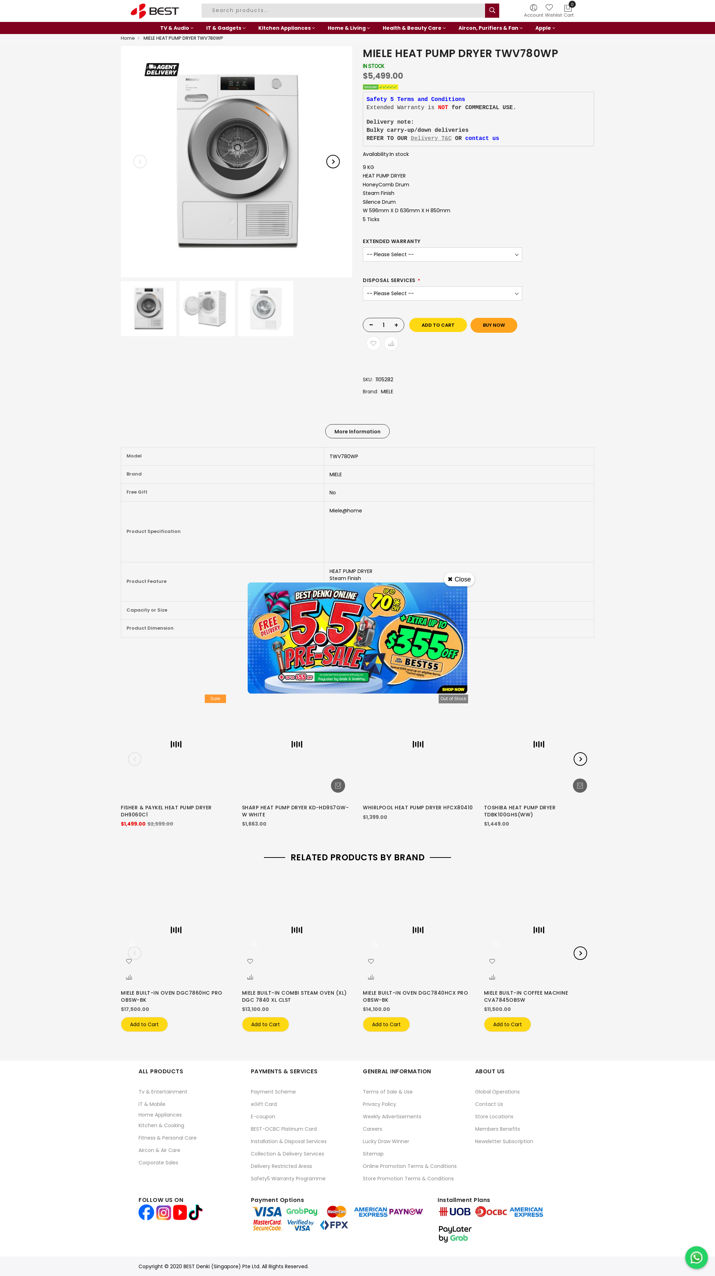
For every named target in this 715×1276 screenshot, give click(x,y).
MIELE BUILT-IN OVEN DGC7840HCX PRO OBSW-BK (415, 996)
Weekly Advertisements (392, 1116)
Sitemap (373, 1153)
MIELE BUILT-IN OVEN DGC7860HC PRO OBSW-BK (172, 996)
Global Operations (497, 1091)
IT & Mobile (152, 1104)
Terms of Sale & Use (388, 1091)
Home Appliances (160, 1114)
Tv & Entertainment (163, 1091)
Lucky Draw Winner (386, 1141)
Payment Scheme (273, 1091)
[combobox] (344, 11)
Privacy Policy (379, 1104)
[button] (129, 961)
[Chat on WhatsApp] (696, 1257)
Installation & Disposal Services (289, 1141)
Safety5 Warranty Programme (288, 1178)
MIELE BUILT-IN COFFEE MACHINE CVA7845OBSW (526, 996)
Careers (372, 1128)
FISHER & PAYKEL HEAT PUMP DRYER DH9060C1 (166, 811)
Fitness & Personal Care (168, 1137)
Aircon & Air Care (159, 1150)
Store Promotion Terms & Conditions (408, 1178)
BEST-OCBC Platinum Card (284, 1128)
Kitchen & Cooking (161, 1125)
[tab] (357, 431)
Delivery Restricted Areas (281, 1166)
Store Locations (494, 1116)
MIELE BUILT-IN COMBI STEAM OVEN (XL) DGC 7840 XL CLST (294, 996)
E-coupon (263, 1116)
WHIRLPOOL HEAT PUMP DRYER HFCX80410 (418, 807)
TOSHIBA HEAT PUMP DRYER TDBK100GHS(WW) (520, 811)
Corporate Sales (158, 1162)
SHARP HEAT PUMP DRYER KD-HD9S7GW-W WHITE (295, 811)
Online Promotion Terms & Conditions (410, 1166)
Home (128, 38)
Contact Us (489, 1104)
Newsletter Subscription (504, 1141)
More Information (357, 431)
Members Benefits (497, 1128)
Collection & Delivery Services (287, 1153)
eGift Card (264, 1104)
